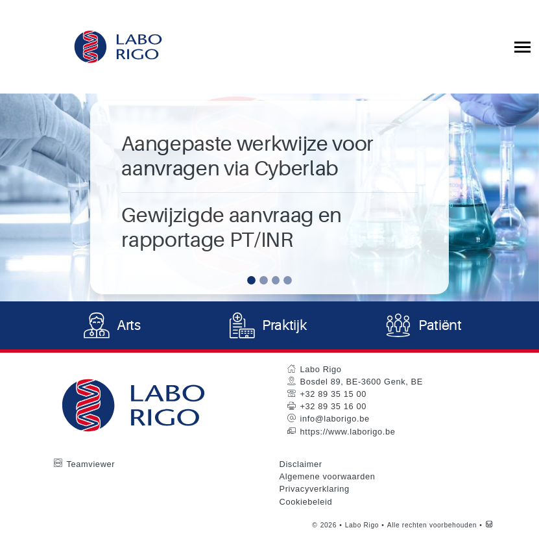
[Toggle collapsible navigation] (522, 47)
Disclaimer (301, 466)
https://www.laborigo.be (348, 433)
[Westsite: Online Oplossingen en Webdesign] (489, 527)
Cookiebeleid (306, 503)
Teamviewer (91, 466)
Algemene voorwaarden (328, 478)
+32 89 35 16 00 (333, 408)
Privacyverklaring (315, 491)
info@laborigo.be (335, 420)
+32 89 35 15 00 (333, 396)
